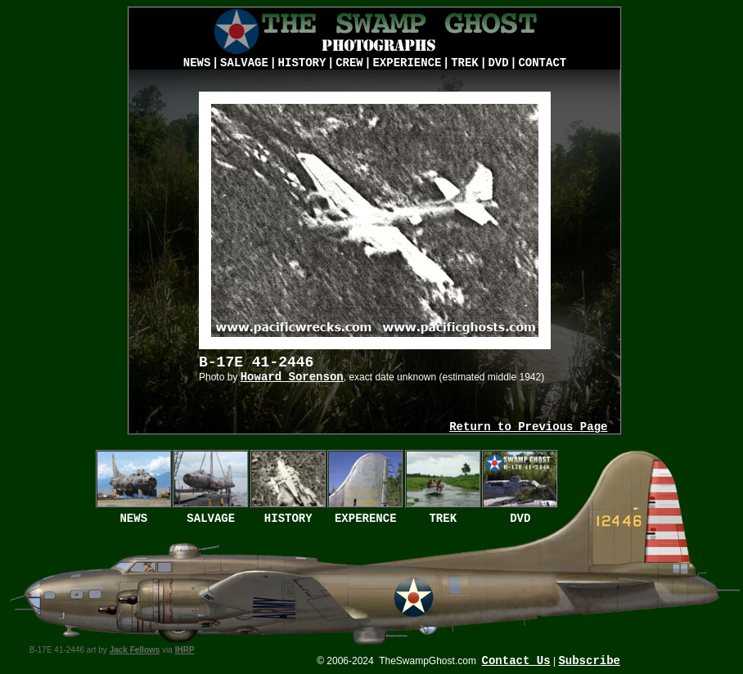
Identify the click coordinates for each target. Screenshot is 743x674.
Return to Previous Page (528, 427)
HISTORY (302, 63)
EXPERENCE (366, 518)
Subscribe (589, 660)
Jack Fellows (135, 649)
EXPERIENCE (406, 63)
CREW (349, 63)
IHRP (185, 649)
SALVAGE (244, 63)
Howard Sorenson (292, 377)
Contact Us (516, 660)
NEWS (197, 63)
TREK (465, 63)
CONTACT (542, 63)
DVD (498, 63)
